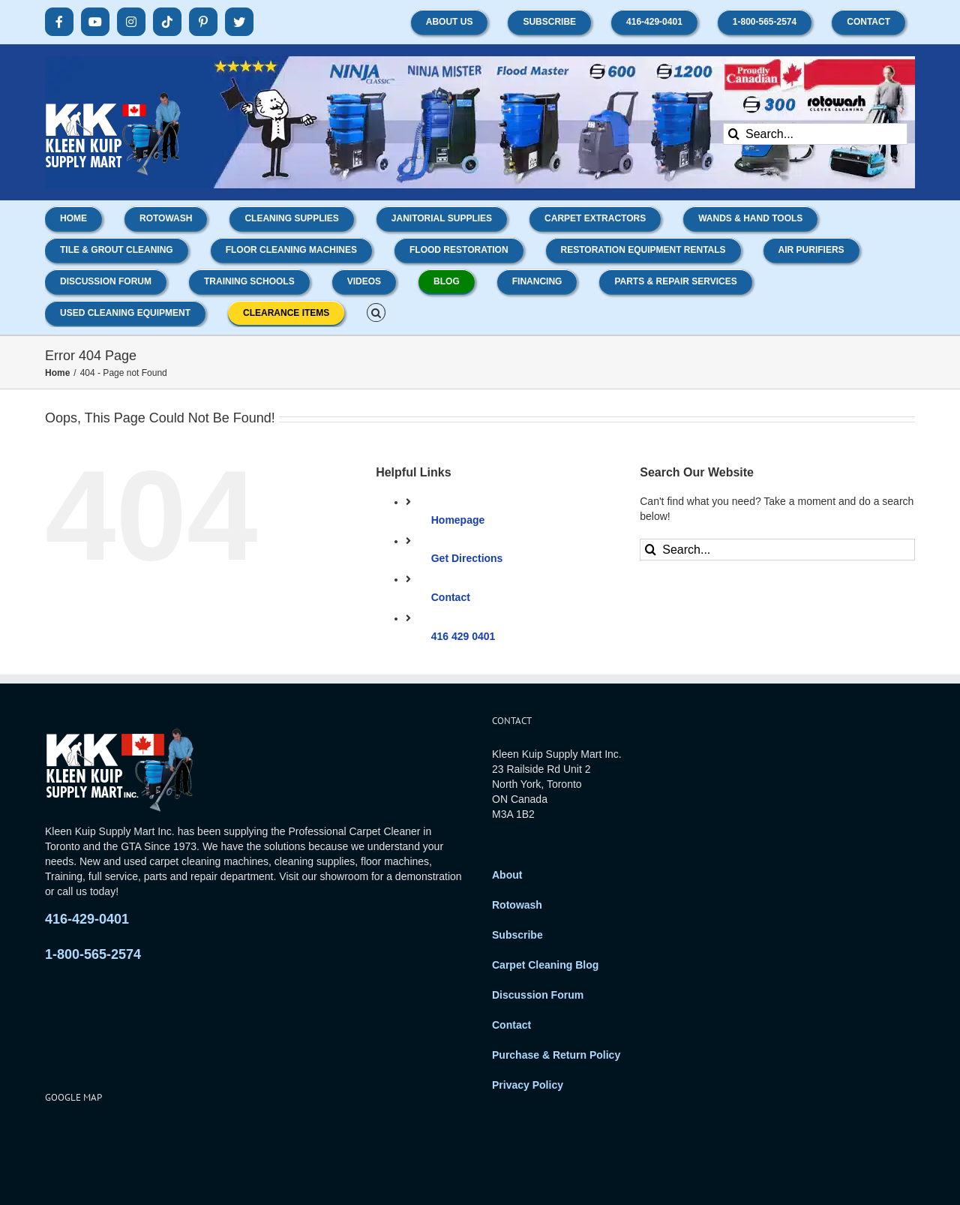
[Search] (734, 134)
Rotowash (517, 905)
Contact (450, 597)
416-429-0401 (87, 919)
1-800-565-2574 (93, 954)
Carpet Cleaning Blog (545, 965)
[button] (376, 311)
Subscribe (517, 935)
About (507, 875)
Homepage (458, 520)
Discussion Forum (538, 995)
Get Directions (467, 558)
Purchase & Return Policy (556, 1055)
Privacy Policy (527, 1085)
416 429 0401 (463, 636)
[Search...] (815, 134)
